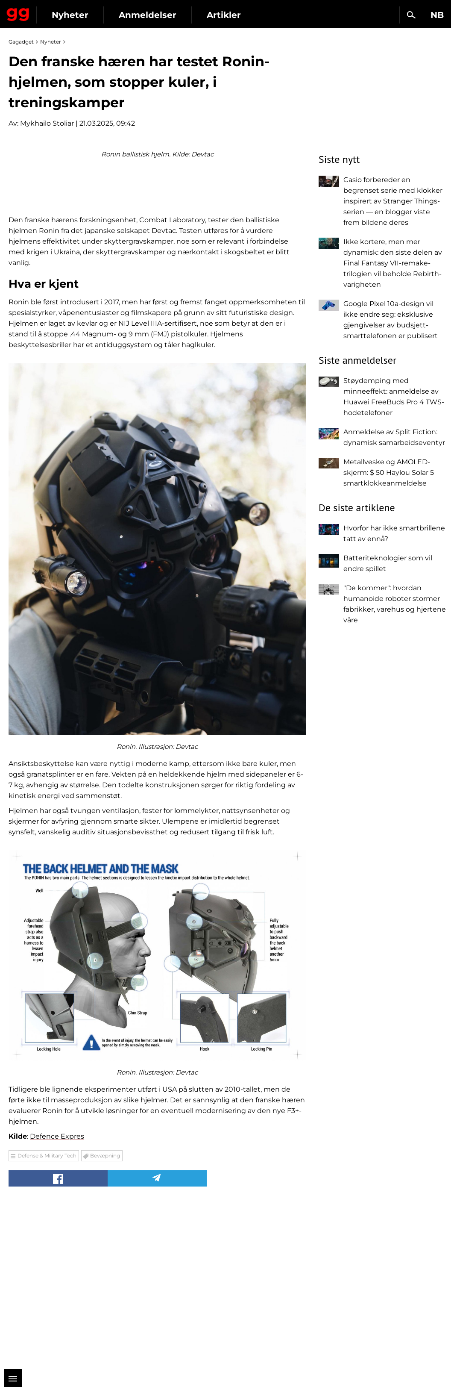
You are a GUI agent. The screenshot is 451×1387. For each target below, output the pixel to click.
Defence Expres (57, 1297)
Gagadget (18, 13)
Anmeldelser (147, 15)
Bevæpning (105, 1316)
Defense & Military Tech (47, 1316)
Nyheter (70, 15)
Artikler (224, 15)
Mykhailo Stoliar (47, 123)
